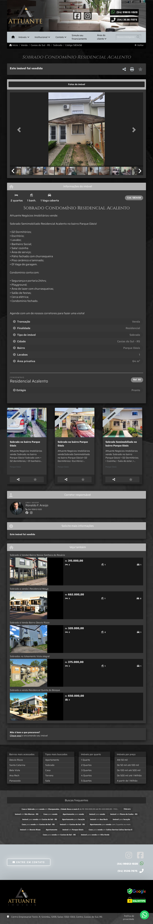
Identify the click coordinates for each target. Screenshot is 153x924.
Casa (48, 773)
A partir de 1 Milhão (127, 783)
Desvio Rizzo (16, 763)
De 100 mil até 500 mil (128, 773)
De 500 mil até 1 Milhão (129, 778)
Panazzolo (15, 783)
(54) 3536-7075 (127, 20)
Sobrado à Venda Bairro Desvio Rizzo (29, 625)
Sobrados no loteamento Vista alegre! (30, 659)
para (50, 817)
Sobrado (57, 45)
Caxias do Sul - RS (40, 45)
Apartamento (52, 763)
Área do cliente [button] (101, 37)
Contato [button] (60, 37)
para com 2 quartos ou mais (110, 827)
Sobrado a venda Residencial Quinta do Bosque (35, 693)
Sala (47, 783)
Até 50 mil (122, 763)
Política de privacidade (128, 920)
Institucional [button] (41, 37)
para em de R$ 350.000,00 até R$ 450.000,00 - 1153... (70, 811)
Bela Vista (14, 773)
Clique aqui (16, 738)
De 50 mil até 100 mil (128, 768)
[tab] (19, 84)
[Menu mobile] (13, 37)
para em (39, 822)
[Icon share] (77, 15)
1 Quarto (85, 763)
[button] (20, 129)
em (26, 817)
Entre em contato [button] (29, 865)
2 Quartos (86, 768)
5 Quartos (86, 783)
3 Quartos (86, 773)
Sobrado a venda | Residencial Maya (29, 591)
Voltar (139, 45)
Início (13, 45)
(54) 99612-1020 (127, 12)
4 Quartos (86, 778)
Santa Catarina (17, 768)
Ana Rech (14, 778)
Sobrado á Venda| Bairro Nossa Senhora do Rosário (37, 558)
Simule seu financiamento (79, 37)
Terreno (49, 778)
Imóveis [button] (23, 37)
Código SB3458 (73, 45)
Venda (24, 45)
